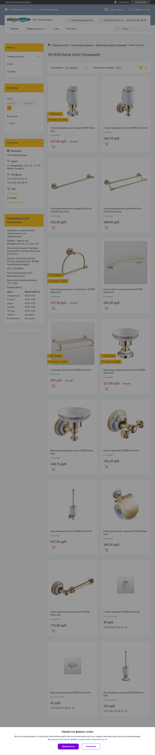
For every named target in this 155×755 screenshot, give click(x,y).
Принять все (68, 746)
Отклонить (91, 746)
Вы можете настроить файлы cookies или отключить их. (76, 739)
